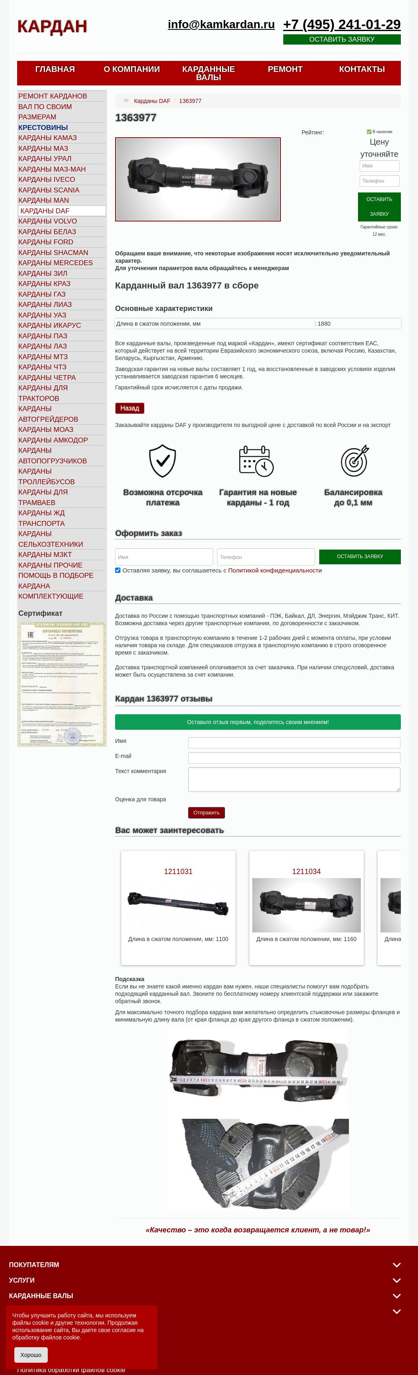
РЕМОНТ (285, 69)
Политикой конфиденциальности (275, 551)
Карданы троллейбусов (46, 476)
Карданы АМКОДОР (53, 440)
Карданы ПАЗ (42, 336)
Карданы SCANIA (49, 190)
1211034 (306, 853)
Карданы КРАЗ (44, 284)
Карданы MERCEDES (55, 263)
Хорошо (31, 1355)
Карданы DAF (44, 211)
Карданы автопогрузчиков (52, 456)
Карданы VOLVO (47, 221)
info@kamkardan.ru (221, 24)
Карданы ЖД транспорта (41, 518)
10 (224, 780)
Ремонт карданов (52, 96)
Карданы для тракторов (43, 393)
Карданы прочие (50, 565)
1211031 (178, 853)
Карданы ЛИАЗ (45, 305)
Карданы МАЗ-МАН (52, 169)
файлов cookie (60, 1337)
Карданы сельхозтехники (50, 539)
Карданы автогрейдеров (48, 414)
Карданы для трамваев (43, 497)
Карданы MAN (43, 200)
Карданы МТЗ (43, 357)
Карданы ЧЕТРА (47, 378)
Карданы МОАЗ (45, 430)
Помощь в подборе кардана (55, 581)
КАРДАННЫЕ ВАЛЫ (208, 73)
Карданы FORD (45, 242)
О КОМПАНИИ (132, 69)
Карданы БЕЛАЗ (47, 232)
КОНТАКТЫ (362, 69)
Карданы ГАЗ (42, 294)
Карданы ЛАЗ (42, 346)
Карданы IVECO (46, 179)
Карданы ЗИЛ (42, 273)
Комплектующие (51, 596)
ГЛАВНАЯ (55, 69)
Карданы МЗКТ (45, 555)
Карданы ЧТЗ (42, 367)
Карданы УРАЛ (44, 159)
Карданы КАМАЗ (47, 138)
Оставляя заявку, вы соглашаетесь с (222, 551)
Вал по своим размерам (45, 112)
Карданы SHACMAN (53, 253)
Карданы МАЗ (43, 148)
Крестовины (43, 128)
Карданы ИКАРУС (49, 325)
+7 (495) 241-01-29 (342, 24)
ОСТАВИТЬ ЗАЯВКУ (379, 198)
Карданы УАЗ (42, 315)
